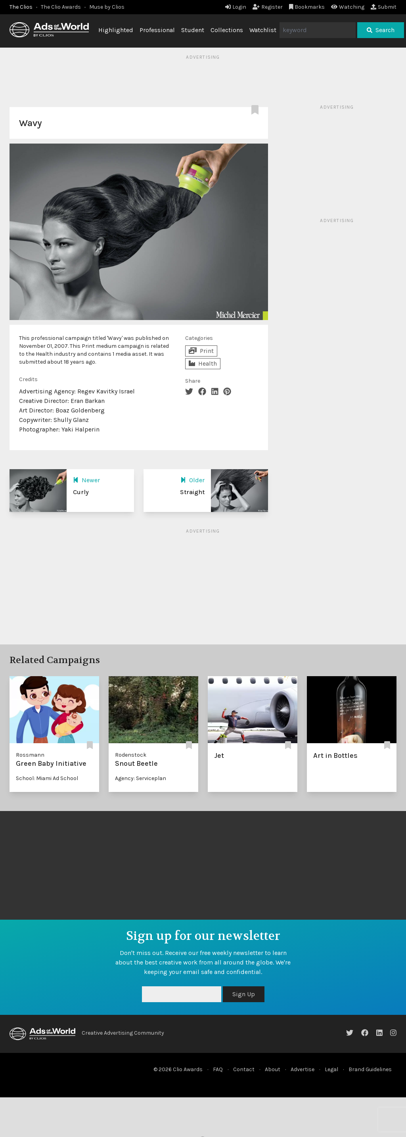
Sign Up (243, 994)
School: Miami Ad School (47, 778)
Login (235, 7)
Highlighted (115, 30)
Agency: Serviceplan (140, 778)
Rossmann (30, 755)
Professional (157, 30)
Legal (331, 1069)
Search (381, 30)
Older (192, 480)
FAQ (218, 1069)
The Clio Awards (61, 7)
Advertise (302, 1069)
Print (201, 351)
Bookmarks (307, 7)
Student (192, 30)
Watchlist (262, 30)
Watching (347, 7)
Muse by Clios (106, 7)
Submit (383, 7)
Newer (86, 480)
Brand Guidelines (370, 1069)
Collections (227, 30)
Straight (192, 492)
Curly (81, 492)
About (272, 1069)
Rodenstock (130, 755)
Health (203, 363)
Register (268, 7)
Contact (244, 1069)
